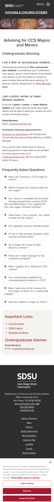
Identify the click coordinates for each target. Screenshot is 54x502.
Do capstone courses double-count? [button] (28, 226)
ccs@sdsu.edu (27, 410)
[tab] (27, 178)
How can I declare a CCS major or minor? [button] (27, 178)
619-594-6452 (27, 407)
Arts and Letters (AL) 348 (27, 403)
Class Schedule (16, 323)
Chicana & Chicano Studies (26, 12)
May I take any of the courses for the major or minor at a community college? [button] (26, 291)
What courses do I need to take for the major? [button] (28, 189)
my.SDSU (29, 444)
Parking (29, 427)
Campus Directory (29, 418)
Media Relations (29, 435)
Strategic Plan (29, 440)
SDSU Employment (29, 431)
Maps (29, 423)
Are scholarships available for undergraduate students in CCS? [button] (27, 279)
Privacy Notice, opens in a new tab (25, 479)
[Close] (50, 464)
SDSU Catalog (16, 328)
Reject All (27, 493)
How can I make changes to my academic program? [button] (26, 257)
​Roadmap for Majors (19, 332)
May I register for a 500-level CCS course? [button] (27, 268)
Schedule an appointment (15, 134)
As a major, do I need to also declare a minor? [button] (24, 246)
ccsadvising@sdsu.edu (20, 123)
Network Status (29, 453)
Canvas (29, 448)
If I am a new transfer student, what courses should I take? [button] (28, 235)
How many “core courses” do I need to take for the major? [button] (28, 216)
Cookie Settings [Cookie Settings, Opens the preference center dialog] (27, 485)
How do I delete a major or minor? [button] (27, 302)
